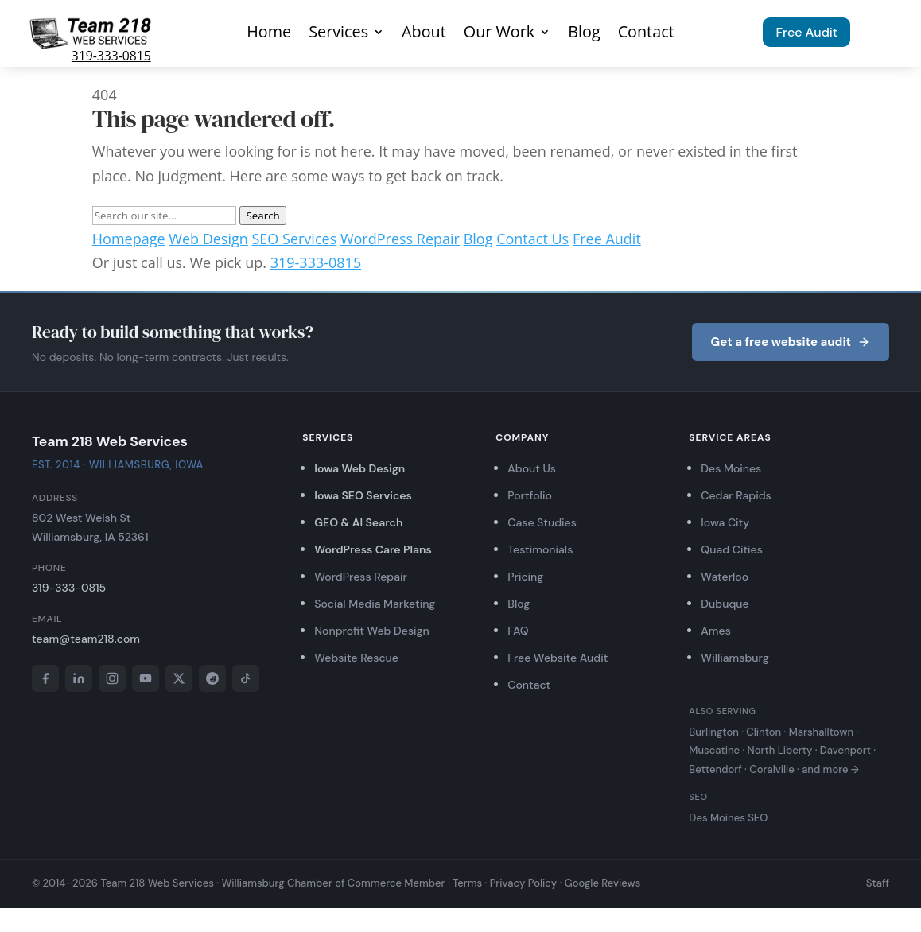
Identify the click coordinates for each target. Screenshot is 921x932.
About (424, 34)
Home (269, 34)
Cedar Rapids (736, 495)
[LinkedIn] (78, 678)
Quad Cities (731, 549)
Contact (646, 34)
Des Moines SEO (728, 818)
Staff (877, 883)
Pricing (525, 576)
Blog (584, 34)
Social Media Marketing (374, 603)
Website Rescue (356, 657)
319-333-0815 (111, 55)
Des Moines (731, 468)
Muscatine (714, 750)
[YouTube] (145, 678)
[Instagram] (112, 678)
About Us (531, 468)
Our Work (499, 34)
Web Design (208, 238)
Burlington (713, 732)
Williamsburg (734, 657)
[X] (178, 678)
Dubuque (724, 603)
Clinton (763, 732)
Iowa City (725, 522)
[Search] (164, 215)
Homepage (128, 238)
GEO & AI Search (358, 522)
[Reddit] (212, 678)
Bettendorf (715, 769)
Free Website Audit (557, 657)
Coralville (771, 769)
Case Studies (542, 522)
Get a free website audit (790, 342)
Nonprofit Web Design (371, 630)
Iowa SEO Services (363, 495)
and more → (830, 769)
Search (262, 215)
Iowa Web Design (359, 468)
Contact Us (532, 238)
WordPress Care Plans (373, 549)
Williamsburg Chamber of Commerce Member (333, 883)
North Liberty (780, 750)
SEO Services (293, 238)
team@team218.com (86, 638)
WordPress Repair (400, 238)
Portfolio (529, 495)
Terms (467, 883)
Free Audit (806, 32)
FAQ (517, 630)
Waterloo (724, 576)
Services (338, 34)
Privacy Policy (524, 883)
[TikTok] (245, 678)
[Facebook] (45, 678)
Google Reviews (603, 883)
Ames (715, 630)
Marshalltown (821, 732)
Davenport (845, 750)
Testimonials (540, 549)
